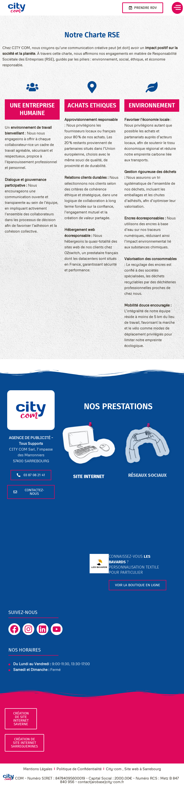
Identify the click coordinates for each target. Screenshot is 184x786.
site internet (89, 472)
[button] (175, 8)
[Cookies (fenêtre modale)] (8, 777)
